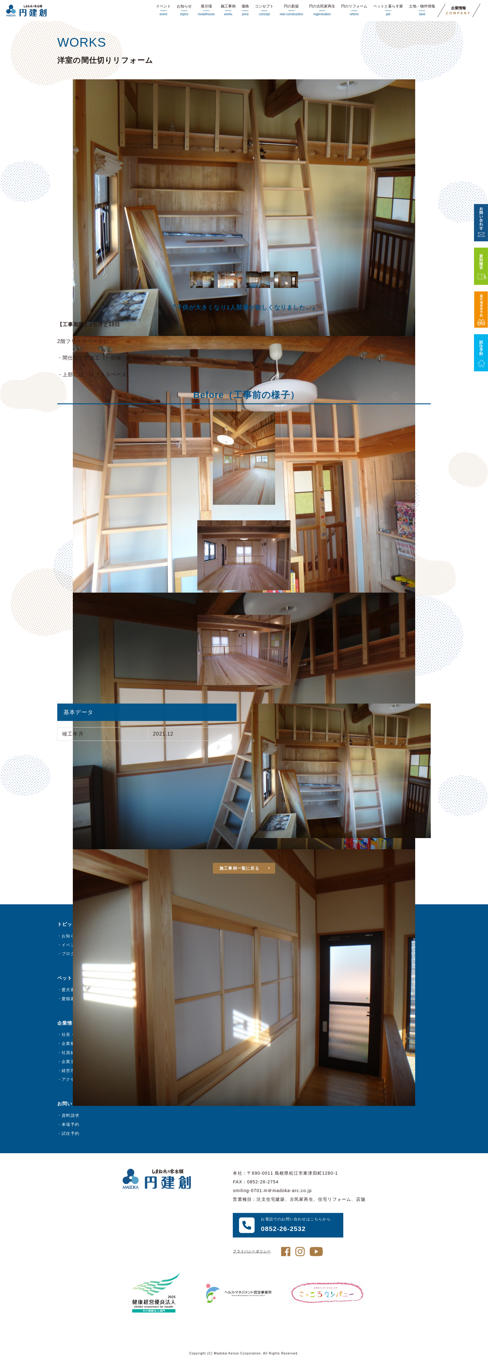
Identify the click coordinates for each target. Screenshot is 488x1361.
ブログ (68, 953)
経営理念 (70, 1070)
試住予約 (70, 1133)
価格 (245, 10)
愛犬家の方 (73, 989)
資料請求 (70, 1115)
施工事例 (228, 10)
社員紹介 (70, 1052)
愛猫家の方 (73, 998)
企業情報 (458, 11)
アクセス (70, 1079)
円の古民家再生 (322, 10)
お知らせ (184, 10)
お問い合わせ (72, 1103)
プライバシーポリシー (252, 1251)
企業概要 (70, 1043)
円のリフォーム (354, 10)
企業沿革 (70, 1061)
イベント (163, 10)
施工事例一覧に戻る (239, 883)
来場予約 (70, 1124)
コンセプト (264, 10)
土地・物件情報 (422, 10)
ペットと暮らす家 (388, 10)
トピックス (69, 924)
